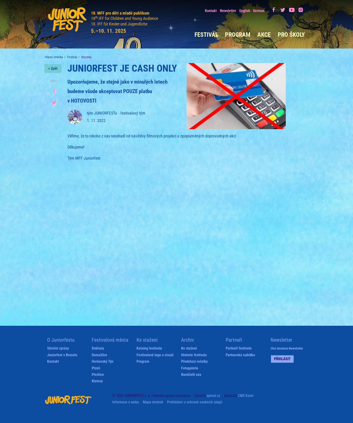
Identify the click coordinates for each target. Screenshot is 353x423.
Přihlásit (282, 359)
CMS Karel (245, 395)
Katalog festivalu (149, 348)
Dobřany (98, 348)
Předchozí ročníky (194, 361)
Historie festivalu (194, 355)
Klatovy (97, 381)
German (259, 11)
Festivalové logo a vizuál (155, 355)
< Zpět (53, 68)
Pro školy (291, 34)
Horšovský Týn (102, 361)
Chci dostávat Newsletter (287, 348)
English (244, 11)
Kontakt (211, 11)
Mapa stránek (153, 402)
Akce (264, 34)
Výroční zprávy (58, 348)
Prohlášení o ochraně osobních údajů (194, 402)
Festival (206, 34)
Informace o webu (125, 402)
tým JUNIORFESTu (102, 113)
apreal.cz (213, 395)
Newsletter (228, 11)
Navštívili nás (191, 374)
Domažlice (99, 355)
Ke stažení (189, 348)
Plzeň (96, 368)
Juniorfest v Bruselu (62, 355)
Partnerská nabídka (240, 355)
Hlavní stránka (54, 57)
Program (237, 34)
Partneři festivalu (239, 348)
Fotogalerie (189, 368)
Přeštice (98, 374)
